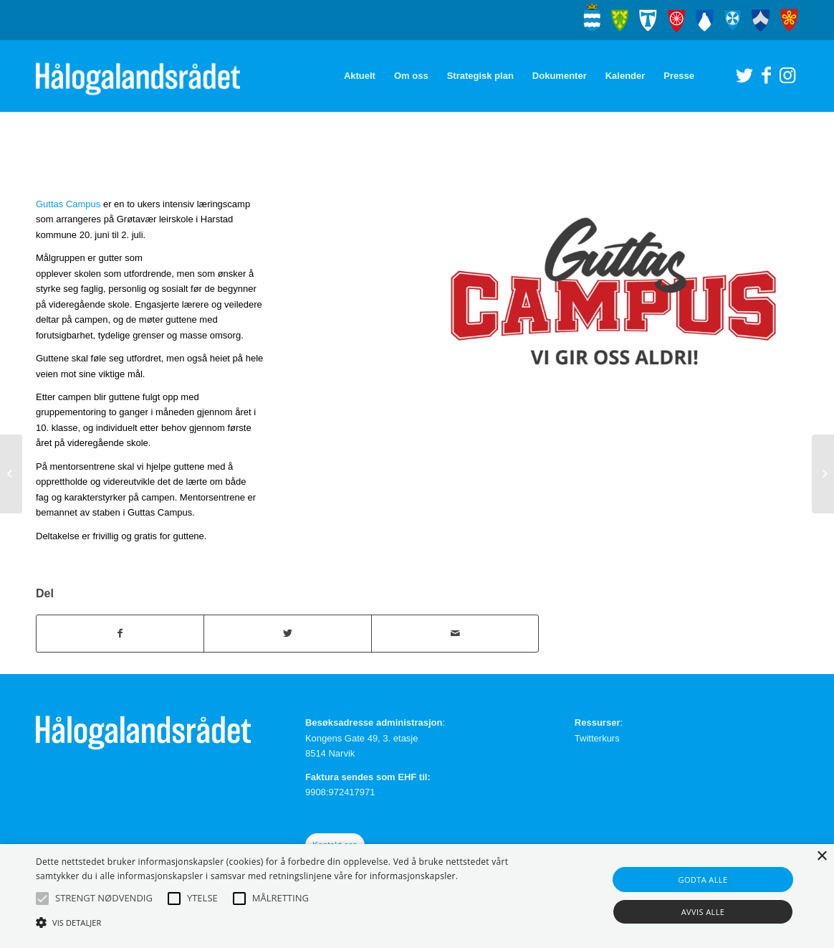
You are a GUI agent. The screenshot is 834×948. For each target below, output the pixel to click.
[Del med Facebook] (120, 633)
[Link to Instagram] (787, 75)
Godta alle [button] (703, 879)
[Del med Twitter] (287, 633)
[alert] (417, 896)
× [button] (821, 856)
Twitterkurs (597, 738)
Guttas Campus (68, 204)
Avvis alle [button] (703, 911)
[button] (42, 898)
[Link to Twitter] (744, 75)
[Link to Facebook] (766, 75)
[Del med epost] (455, 633)
